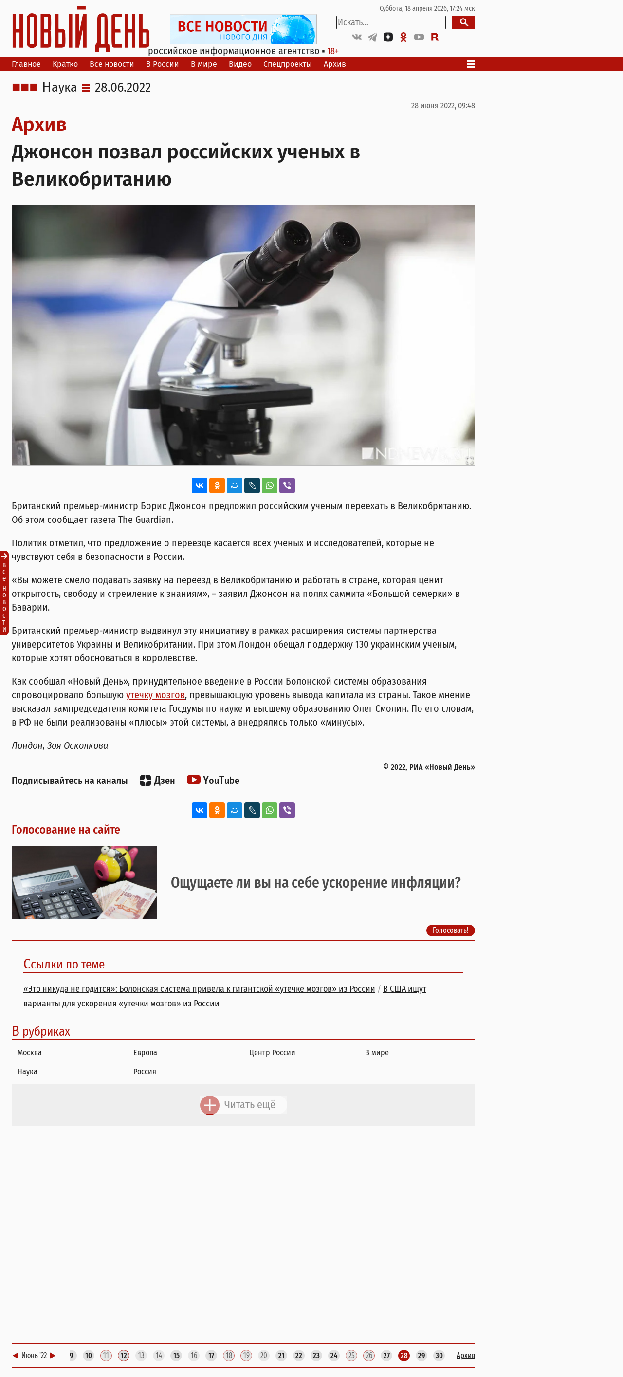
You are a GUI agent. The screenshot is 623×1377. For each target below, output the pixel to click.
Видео (240, 64)
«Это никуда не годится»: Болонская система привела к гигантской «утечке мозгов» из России (199, 989)
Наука (59, 87)
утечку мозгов (155, 695)
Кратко (65, 64)
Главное (26, 64)
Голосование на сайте (66, 830)
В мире (204, 64)
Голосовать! (451, 930)
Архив (335, 64)
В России (162, 64)
